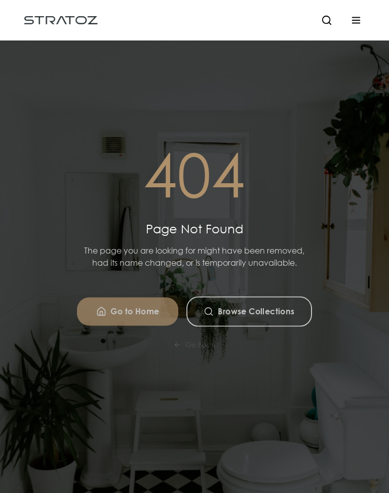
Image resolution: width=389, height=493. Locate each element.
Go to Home (127, 314)
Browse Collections (249, 314)
